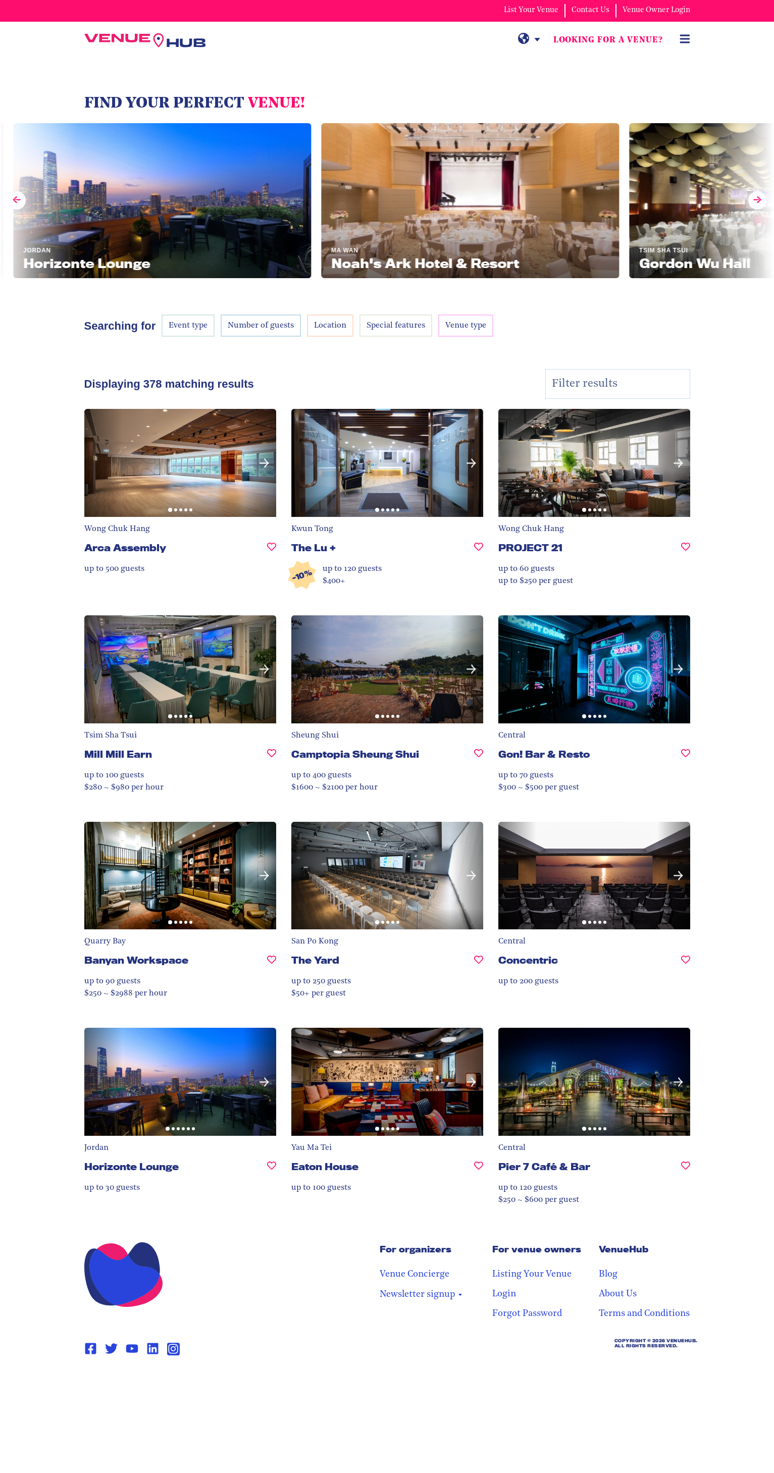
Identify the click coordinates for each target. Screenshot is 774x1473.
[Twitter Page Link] (111, 1348)
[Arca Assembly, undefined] (271, 552)
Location (330, 326)
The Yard (315, 960)
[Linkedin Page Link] (152, 1348)
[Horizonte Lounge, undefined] (271, 1171)
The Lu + (313, 548)
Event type (188, 326)
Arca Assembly (125, 548)
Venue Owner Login (656, 10)
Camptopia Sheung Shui (355, 754)
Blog (608, 1274)
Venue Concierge (414, 1274)
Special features (396, 326)
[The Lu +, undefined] (478, 552)
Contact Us (590, 10)
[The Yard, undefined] (478, 964)
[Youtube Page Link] (132, 1348)
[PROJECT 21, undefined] (685, 552)
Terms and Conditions (644, 1314)
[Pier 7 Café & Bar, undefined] (685, 1171)
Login (504, 1294)
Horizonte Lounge (131, 1167)
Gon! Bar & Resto (544, 754)
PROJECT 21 (530, 548)
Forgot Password (527, 1314)
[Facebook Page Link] (90, 1348)
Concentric (528, 960)
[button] (264, 463)
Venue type (465, 326)
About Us (618, 1294)
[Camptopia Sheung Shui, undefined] (478, 758)
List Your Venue (531, 10)
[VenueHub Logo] (144, 40)
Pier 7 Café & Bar (544, 1167)
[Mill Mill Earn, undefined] (271, 758)
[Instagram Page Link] (173, 1349)
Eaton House (324, 1167)
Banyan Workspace (136, 960)
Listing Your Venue (532, 1274)
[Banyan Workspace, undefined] (271, 964)
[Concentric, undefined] (685, 964)
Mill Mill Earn (118, 754)
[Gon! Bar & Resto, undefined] (685, 758)
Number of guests (261, 326)
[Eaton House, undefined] (478, 1171)
